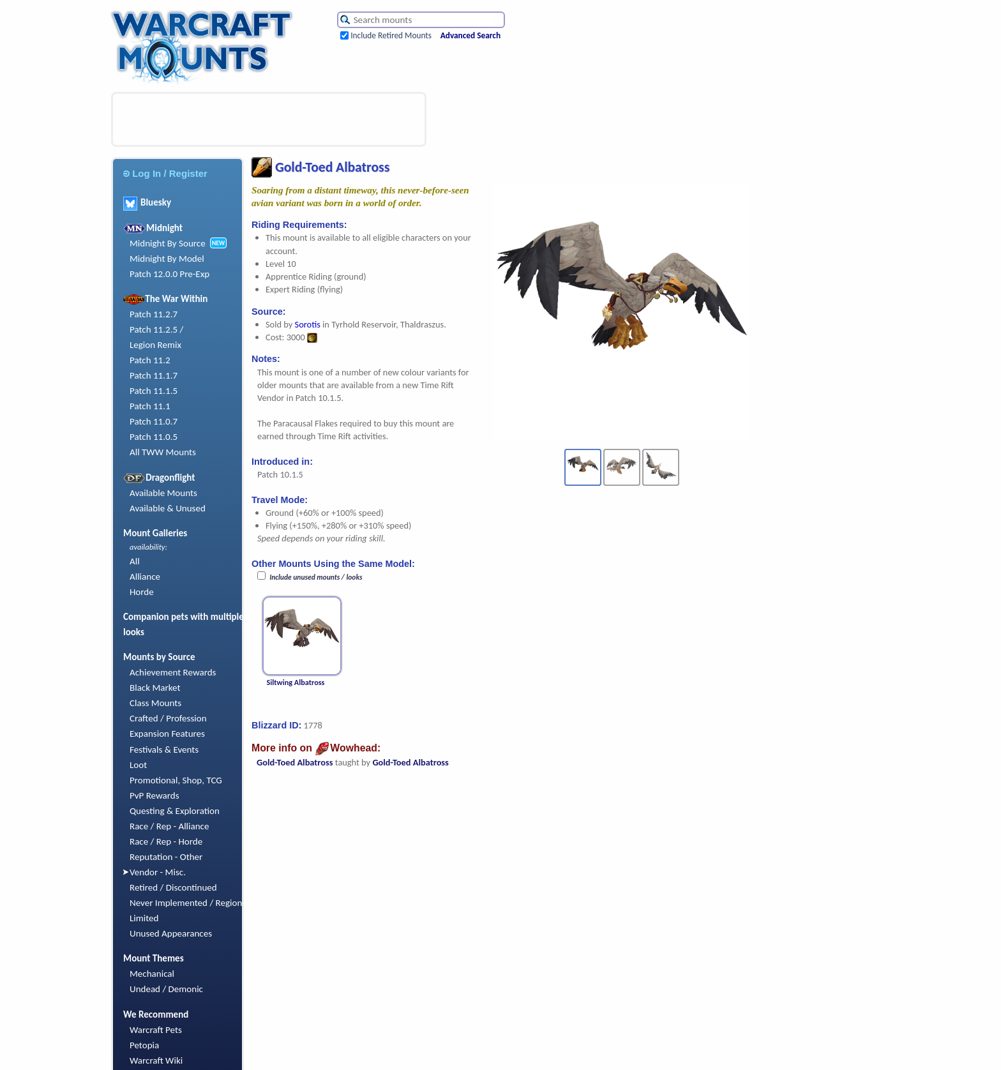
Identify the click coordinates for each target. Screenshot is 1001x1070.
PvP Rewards (154, 795)
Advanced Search (470, 35)
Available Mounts (163, 493)
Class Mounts (155, 703)
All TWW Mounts (163, 452)
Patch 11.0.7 (153, 421)
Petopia (144, 1045)
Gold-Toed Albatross (295, 762)
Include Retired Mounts (391, 35)
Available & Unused (168, 508)
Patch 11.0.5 (153, 436)
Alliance (145, 576)
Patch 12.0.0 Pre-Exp (169, 274)
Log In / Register (165, 173)
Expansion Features (167, 733)
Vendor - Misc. (158, 872)
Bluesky (147, 202)
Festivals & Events (164, 749)
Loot (138, 765)
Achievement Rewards (173, 672)
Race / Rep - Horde (166, 841)
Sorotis (307, 324)
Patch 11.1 (150, 406)
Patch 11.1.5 (153, 390)
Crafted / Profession (168, 718)
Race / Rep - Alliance (169, 826)
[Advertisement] (268, 119)
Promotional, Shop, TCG (176, 780)
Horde (142, 592)
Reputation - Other (166, 857)
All (135, 561)
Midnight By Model (167, 258)
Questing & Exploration (175, 811)
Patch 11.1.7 (153, 375)
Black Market (155, 687)
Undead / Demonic (166, 989)
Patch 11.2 (150, 360)
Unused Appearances (171, 933)
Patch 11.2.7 (153, 314)
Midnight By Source (168, 243)
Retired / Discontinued (173, 887)
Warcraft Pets (156, 1030)
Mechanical (152, 973)
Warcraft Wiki (156, 1060)
